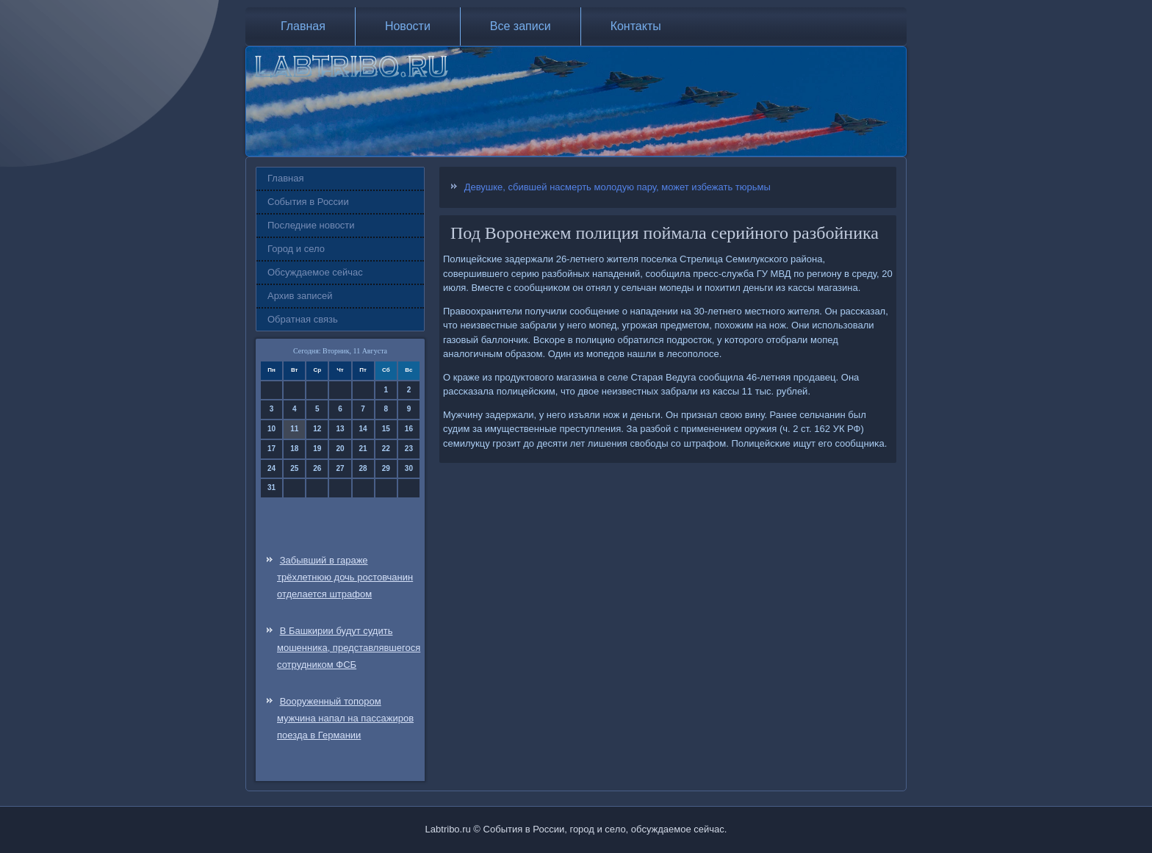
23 (409, 449)
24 (271, 468)
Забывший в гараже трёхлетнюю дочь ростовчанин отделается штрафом (345, 577)
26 (317, 468)
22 (386, 449)
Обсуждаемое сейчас (315, 272)
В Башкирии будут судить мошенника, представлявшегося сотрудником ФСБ (348, 647)
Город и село (296, 248)
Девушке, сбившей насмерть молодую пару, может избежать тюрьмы (617, 186)
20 (340, 449)
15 (386, 429)
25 (294, 468)
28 (363, 468)
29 (386, 468)
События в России (308, 201)
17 (271, 449)
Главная (303, 26)
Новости (408, 26)
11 (294, 429)
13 (340, 429)
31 (271, 487)
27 (340, 468)
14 (363, 429)
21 (363, 449)
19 (317, 449)
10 (271, 429)
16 (409, 429)
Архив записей (300, 295)
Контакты (636, 26)
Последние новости (311, 225)
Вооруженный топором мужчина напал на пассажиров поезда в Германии (345, 718)
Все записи (520, 26)
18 (294, 449)
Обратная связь (302, 319)
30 (409, 468)
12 (317, 429)
